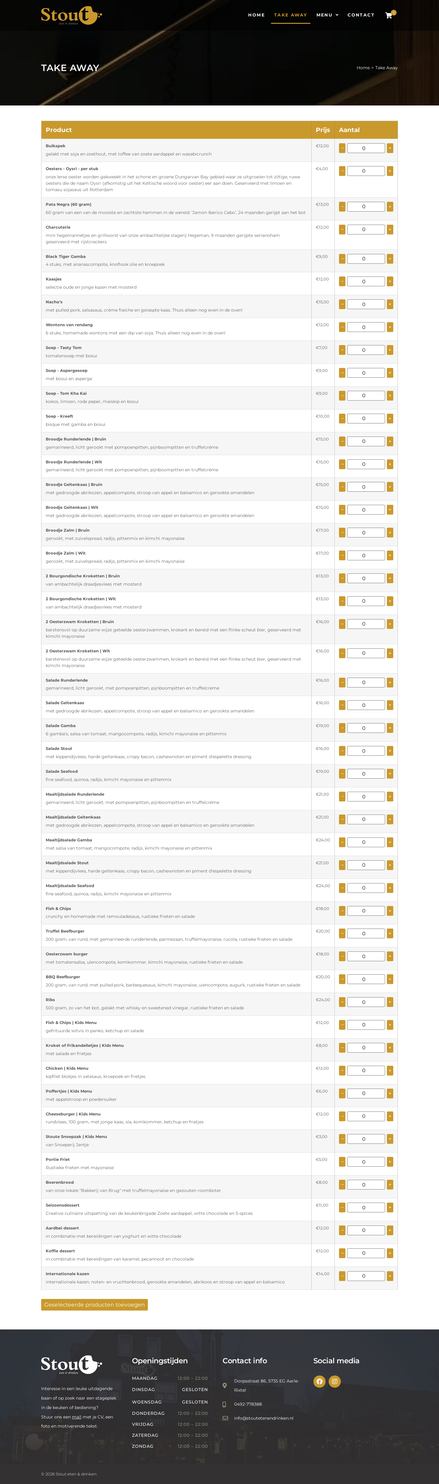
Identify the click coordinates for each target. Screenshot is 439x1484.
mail (76, 1417)
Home (363, 67)
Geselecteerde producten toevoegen (94, 1304)
